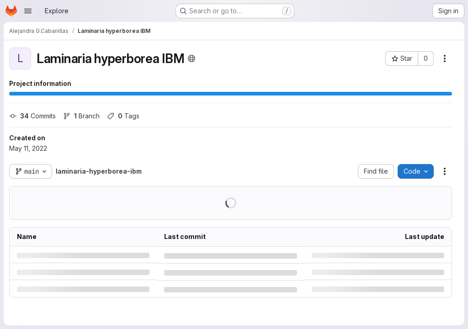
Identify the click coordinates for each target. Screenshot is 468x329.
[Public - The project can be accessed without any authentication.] (191, 58)
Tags (123, 116)
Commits (32, 116)
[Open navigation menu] (28, 11)
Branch (81, 116)
